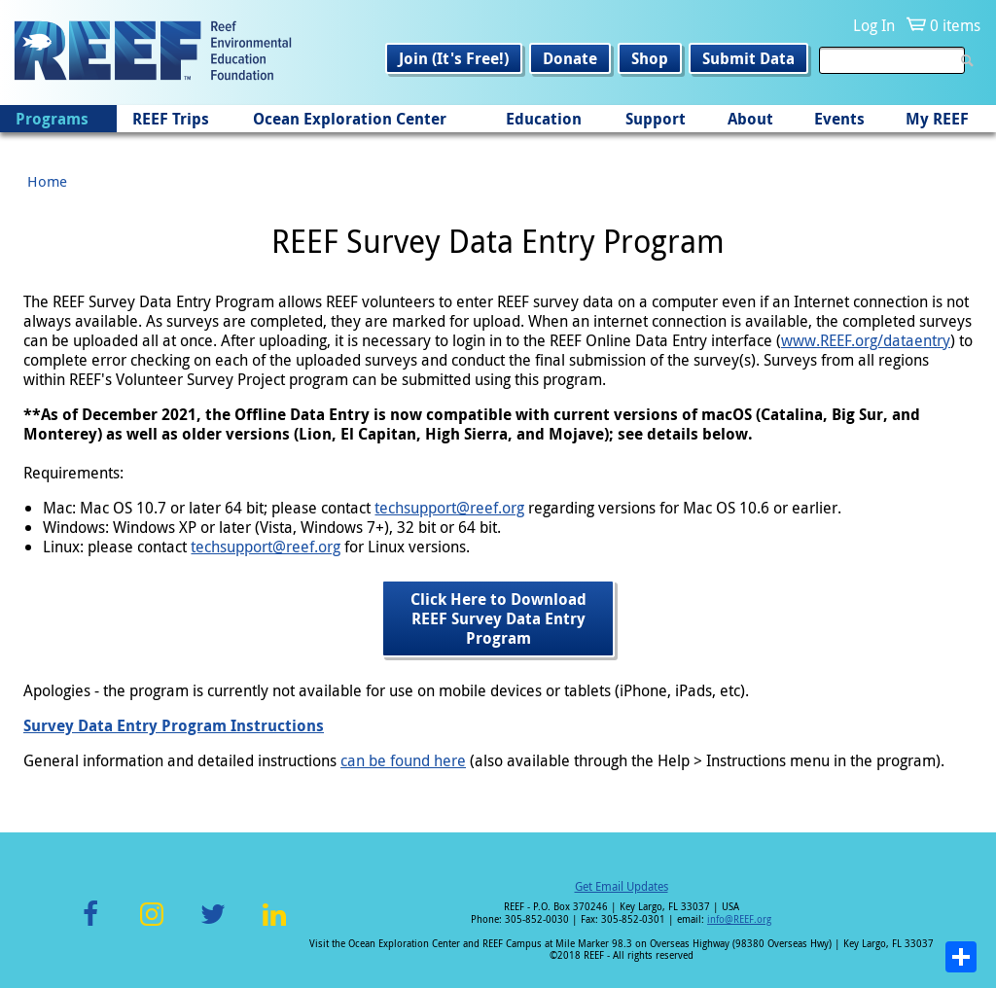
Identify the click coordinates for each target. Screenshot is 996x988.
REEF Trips (170, 118)
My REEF (937, 118)
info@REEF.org (739, 919)
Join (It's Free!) (454, 58)
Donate (570, 58)
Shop (649, 58)
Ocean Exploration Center (349, 118)
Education (544, 118)
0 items (955, 25)
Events (839, 118)
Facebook (90, 925)
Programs (52, 118)
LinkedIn (274, 925)
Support (655, 118)
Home (47, 181)
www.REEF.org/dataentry (865, 340)
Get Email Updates (621, 886)
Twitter (213, 925)
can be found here (403, 760)
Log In (874, 25)
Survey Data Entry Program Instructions (173, 725)
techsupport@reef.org (449, 507)
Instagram (151, 925)
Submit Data (748, 58)
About (750, 118)
